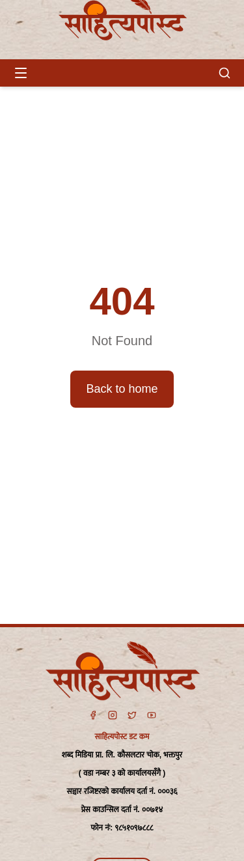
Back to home (121, 388)
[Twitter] (132, 715)
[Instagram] (112, 715)
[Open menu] (21, 73)
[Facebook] (93, 715)
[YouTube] (151, 715)
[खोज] (224, 72)
